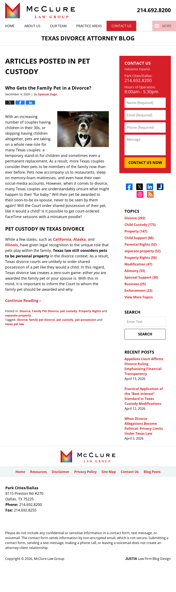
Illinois (11, 244)
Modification (138, 264)
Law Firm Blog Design (148, 558)
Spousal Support (141, 277)
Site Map (109, 471)
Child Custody (140, 224)
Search (145, 334)
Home (10, 26)
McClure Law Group (49, 558)
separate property (18, 315)
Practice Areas (89, 26)
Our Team (58, 26)
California (62, 239)
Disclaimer (60, 471)
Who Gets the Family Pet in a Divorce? (48, 88)
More (166, 26)
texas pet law (14, 324)
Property (135, 231)
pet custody (68, 311)
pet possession (85, 320)
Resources (38, 471)
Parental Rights (140, 244)
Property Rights (90, 311)
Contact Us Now (145, 162)
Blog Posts (152, 471)
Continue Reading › (23, 300)
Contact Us (121, 26)
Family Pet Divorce (45, 311)
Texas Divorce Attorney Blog (40, 10)
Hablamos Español (137, 69)
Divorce (25, 311)
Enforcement (138, 290)
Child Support (139, 238)
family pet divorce (42, 320)
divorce (22, 320)
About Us (32, 26)
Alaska (79, 239)
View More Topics (138, 297)
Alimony (134, 271)
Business (135, 284)
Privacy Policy (85, 471)
